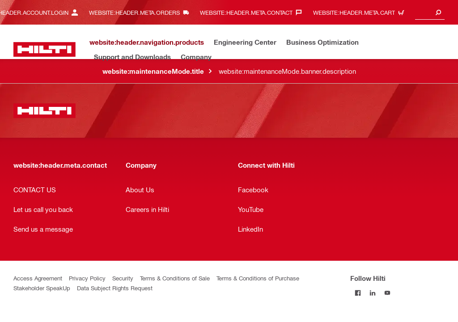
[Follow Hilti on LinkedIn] (372, 292)
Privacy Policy (87, 278)
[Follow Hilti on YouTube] (387, 292)
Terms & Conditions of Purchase (257, 278)
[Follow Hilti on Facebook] (357, 292)
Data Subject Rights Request (115, 287)
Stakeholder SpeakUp (41, 287)
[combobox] (430, 12)
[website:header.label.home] (44, 49)
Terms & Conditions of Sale (175, 278)
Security (122, 278)
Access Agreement (37, 278)
